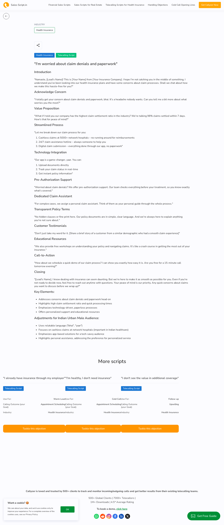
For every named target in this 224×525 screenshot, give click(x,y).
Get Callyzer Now (209, 4)
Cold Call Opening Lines (183, 4)
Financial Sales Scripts (59, 4)
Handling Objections (158, 4)
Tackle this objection (34, 428)
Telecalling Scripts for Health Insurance (125, 4)
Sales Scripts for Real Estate (88, 4)
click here (121, 509)
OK (67, 509)
